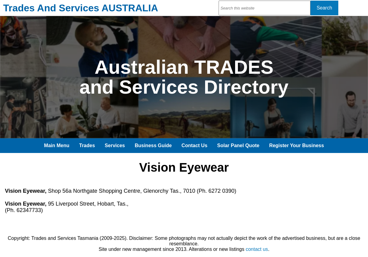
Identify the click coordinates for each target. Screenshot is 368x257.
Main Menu (56, 145)
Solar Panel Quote (238, 145)
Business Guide (153, 145)
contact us (257, 249)
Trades (87, 145)
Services (115, 145)
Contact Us (194, 145)
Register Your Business (296, 145)
